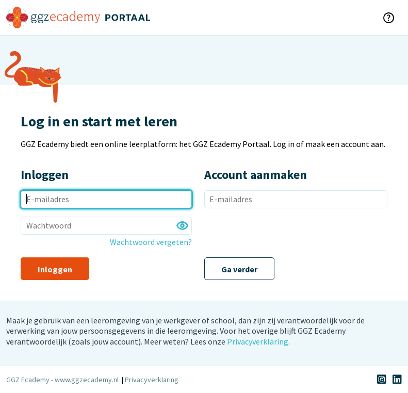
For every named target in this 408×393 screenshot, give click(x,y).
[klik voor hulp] (388, 17)
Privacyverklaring (257, 341)
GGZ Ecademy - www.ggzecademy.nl (62, 379)
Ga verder (239, 269)
